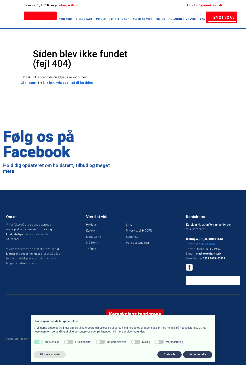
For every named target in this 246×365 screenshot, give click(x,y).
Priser (101, 19)
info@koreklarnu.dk (209, 5)
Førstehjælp (119, 19)
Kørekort (66, 19)
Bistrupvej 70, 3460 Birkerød (204, 239)
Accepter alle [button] (197, 354)
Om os (160, 19)
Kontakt (175, 19)
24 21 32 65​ (208, 243)
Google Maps (69, 5)
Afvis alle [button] (169, 354)
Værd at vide (142, 19)
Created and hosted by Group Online (22, 339)
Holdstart (84, 19)
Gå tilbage (28, 83)
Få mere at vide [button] (50, 354)
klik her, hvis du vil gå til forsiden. (68, 83)
